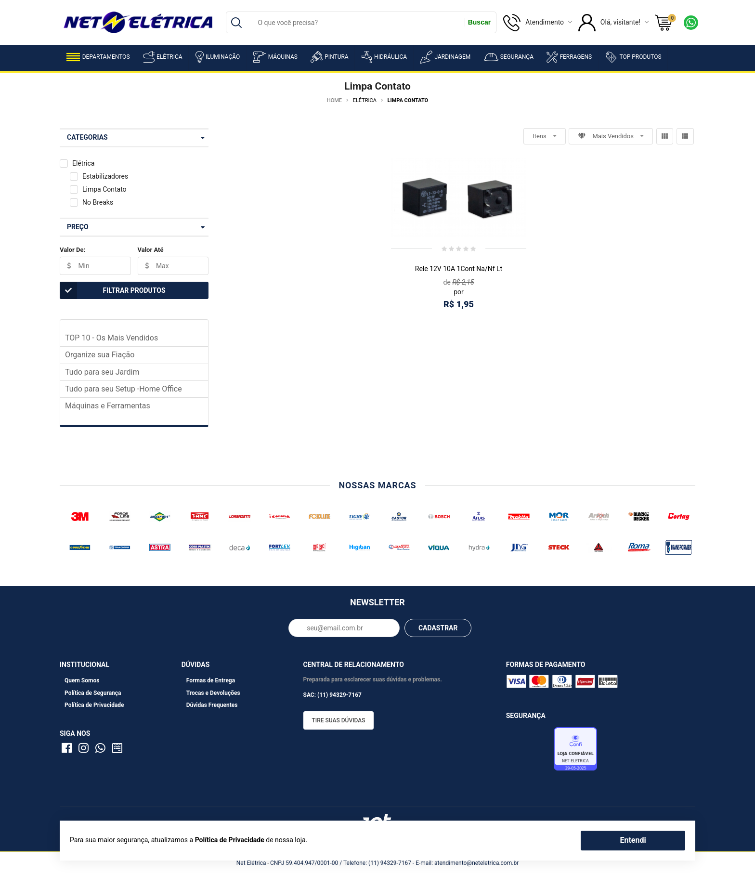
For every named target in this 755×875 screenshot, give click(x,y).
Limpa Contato (104, 189)
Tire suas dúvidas (338, 720)
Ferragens (569, 57)
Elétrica (162, 57)
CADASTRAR (438, 628)
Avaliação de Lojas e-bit (528, 752)
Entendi (633, 840)
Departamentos (98, 57)
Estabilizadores (105, 176)
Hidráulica (384, 57)
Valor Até (151, 249)
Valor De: (72, 249)
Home (334, 100)
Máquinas (275, 57)
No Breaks (97, 202)
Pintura (329, 57)
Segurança (509, 57)
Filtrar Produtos (113, 290)
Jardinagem (445, 57)
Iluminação (217, 57)
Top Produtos (633, 57)
